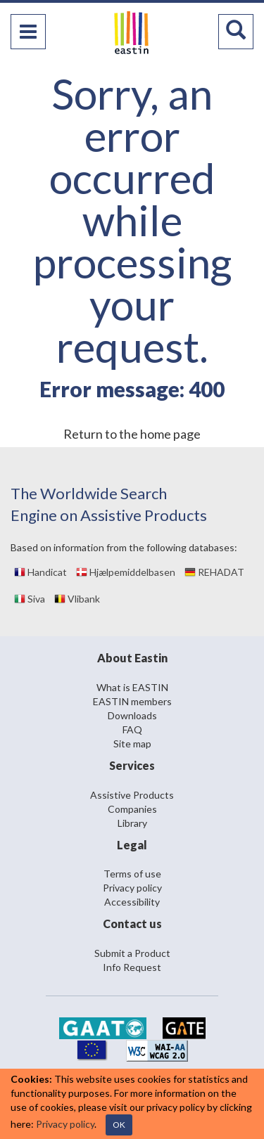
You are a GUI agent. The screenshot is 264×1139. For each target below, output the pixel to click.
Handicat (40, 572)
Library (132, 823)
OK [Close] (119, 1124)
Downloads (132, 715)
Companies (132, 809)
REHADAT (214, 572)
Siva (29, 599)
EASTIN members (132, 701)
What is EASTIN (132, 687)
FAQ (132, 729)
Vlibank (77, 599)
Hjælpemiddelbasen (125, 572)
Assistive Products (132, 795)
